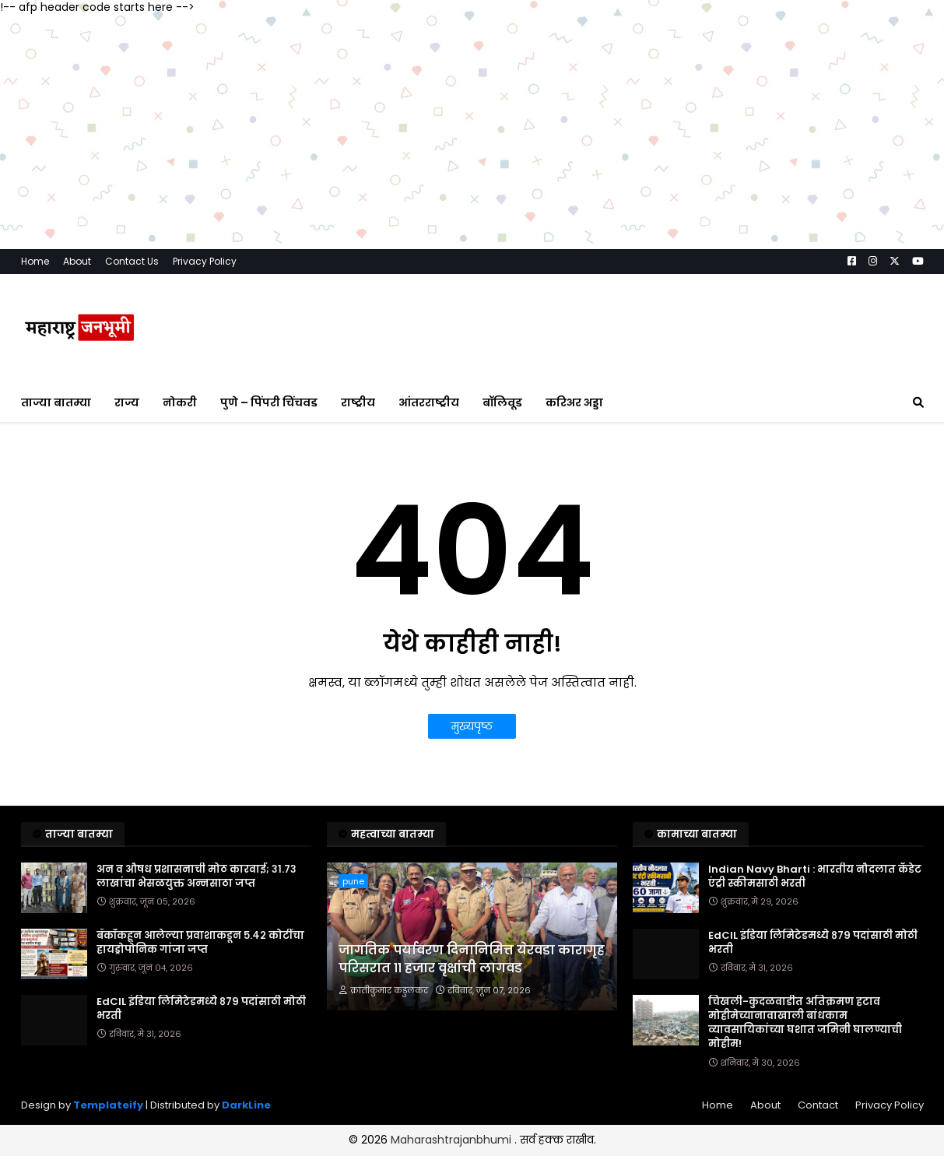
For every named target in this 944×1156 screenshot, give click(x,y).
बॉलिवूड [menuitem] (502, 402)
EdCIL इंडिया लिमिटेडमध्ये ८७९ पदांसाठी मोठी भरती (201, 1009)
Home (35, 261)
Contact (818, 1105)
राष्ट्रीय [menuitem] (358, 402)
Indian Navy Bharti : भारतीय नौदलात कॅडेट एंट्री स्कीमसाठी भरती (814, 877)
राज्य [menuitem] (126, 402)
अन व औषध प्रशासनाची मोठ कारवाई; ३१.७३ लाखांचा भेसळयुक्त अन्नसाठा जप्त (197, 877)
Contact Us (132, 261)
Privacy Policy (205, 261)
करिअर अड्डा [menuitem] (574, 402)
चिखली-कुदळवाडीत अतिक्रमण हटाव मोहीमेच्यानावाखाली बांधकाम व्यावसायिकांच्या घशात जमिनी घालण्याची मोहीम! (805, 1023)
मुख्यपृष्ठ (472, 726)
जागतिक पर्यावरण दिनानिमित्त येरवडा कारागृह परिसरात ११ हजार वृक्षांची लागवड (472, 959)
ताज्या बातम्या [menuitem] (56, 402)
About (77, 261)
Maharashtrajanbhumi (452, 1139)
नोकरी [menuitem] (180, 402)
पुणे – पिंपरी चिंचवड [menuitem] (269, 402)
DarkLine (246, 1105)
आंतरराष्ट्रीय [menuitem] (428, 402)
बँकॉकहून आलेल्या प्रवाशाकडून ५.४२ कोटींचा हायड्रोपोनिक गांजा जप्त (200, 943)
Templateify (108, 1105)
